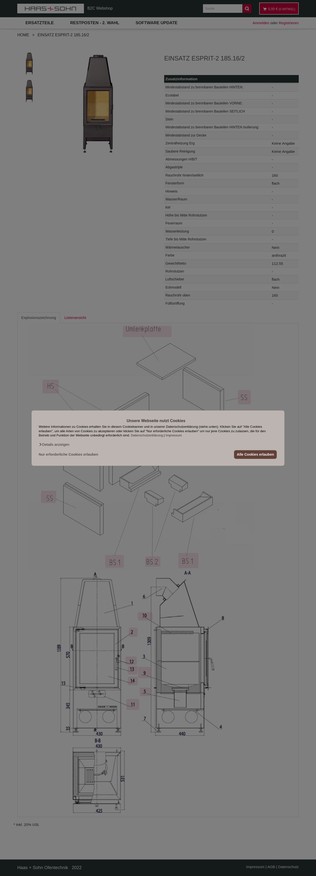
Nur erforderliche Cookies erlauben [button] (68, 454)
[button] (54, 444)
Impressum (174, 435)
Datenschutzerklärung (147, 435)
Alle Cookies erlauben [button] (255, 454)
